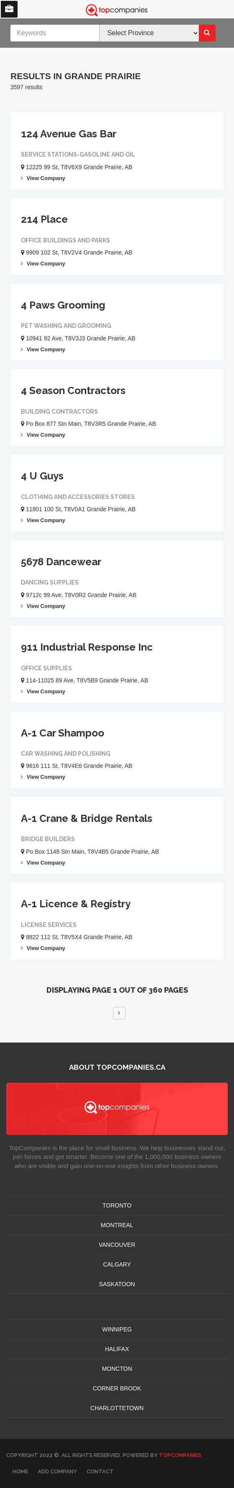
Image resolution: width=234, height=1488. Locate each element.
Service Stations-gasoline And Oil (78, 154)
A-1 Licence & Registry (76, 904)
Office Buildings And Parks (65, 240)
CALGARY (117, 1264)
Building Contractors (59, 411)
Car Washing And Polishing (66, 753)
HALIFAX (117, 1349)
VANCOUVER (117, 1244)
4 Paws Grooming (63, 305)
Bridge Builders (48, 839)
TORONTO (117, 1205)
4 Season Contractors (73, 390)
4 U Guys (42, 476)
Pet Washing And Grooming (66, 325)
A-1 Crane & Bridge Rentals (86, 818)
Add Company (57, 1471)
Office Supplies (46, 668)
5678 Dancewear (61, 562)
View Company (43, 178)
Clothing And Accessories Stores (78, 497)
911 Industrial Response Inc (87, 647)
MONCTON (117, 1368)
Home (20, 1471)
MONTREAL (117, 1225)
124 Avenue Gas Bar (68, 134)
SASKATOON (117, 1284)
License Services (49, 925)
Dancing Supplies (50, 582)
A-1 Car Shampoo (62, 733)
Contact (100, 1471)
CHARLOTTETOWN (117, 1408)
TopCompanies (180, 1455)
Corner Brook (117, 1388)
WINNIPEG (117, 1329)
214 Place (44, 219)
